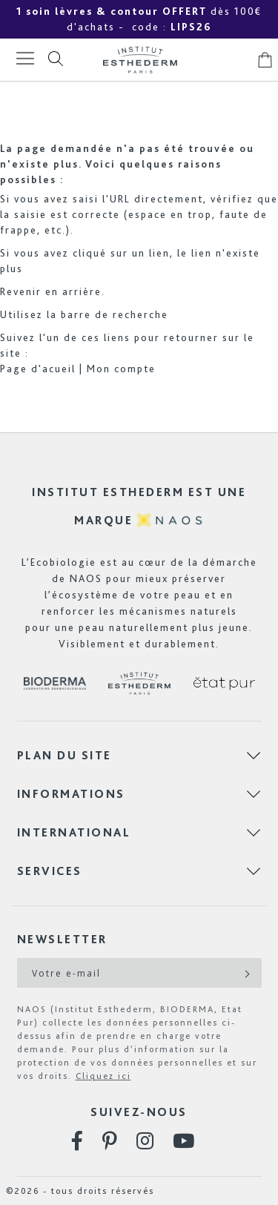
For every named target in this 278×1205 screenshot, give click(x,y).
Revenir (21, 291)
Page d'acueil (38, 368)
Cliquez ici (103, 1076)
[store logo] (140, 59)
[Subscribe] (246, 973)
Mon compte (121, 368)
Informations (71, 794)
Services (49, 871)
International (74, 832)
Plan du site (64, 755)
